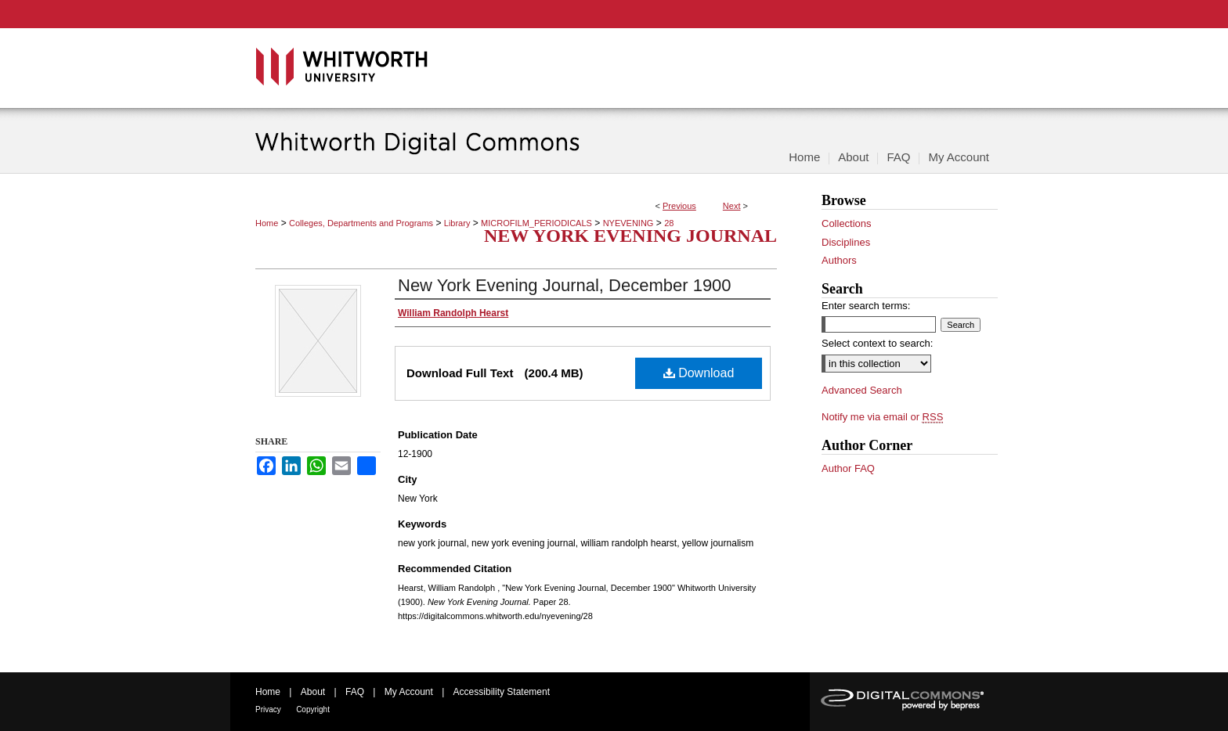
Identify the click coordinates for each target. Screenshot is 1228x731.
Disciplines (846, 242)
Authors (839, 260)
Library (457, 223)
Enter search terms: (866, 305)
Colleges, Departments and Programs (361, 223)
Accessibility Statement (501, 691)
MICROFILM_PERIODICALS (536, 223)
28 (669, 223)
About (313, 691)
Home (266, 223)
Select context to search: (877, 343)
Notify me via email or (882, 417)
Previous (679, 206)
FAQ (354, 691)
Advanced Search (862, 390)
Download (699, 373)
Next (732, 206)
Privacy (268, 709)
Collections (847, 223)
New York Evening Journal (630, 235)
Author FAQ (848, 468)
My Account (409, 691)
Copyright (313, 709)
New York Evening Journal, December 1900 (564, 285)
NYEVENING (628, 223)
